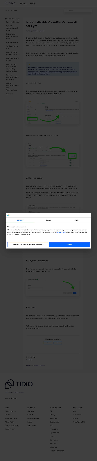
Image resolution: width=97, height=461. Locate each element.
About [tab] (77, 220)
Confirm (69, 244)
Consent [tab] (20, 220)
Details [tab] (48, 220)
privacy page (61, 232)
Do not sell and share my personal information (27, 244)
